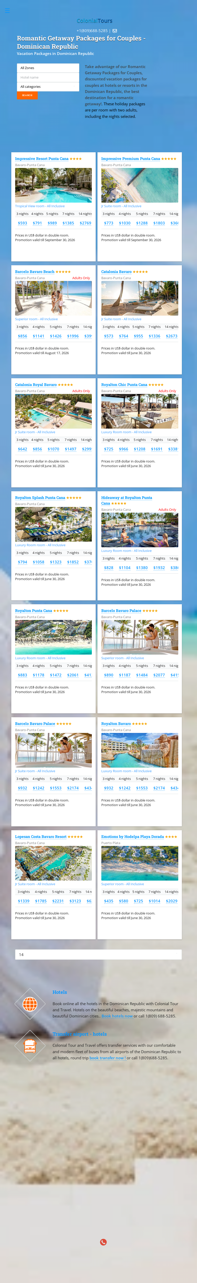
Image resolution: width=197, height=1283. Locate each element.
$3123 (75, 900)
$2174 (73, 787)
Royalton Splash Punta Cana (40, 497)
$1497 (70, 448)
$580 (123, 900)
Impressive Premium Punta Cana (130, 158)
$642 (22, 448)
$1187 (125, 674)
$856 (22, 335)
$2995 (88, 448)
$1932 (159, 567)
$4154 (176, 674)
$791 (37, 222)
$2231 (58, 900)
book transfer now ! (108, 1057)
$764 (123, 335)
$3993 (90, 335)
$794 (22, 561)
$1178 (38, 674)
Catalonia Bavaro (116, 271)
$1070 (53, 448)
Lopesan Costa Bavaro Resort (40, 836)
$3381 (174, 448)
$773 (108, 222)
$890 (108, 674)
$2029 (172, 900)
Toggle (10, 10)
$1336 (154, 335)
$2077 (159, 674)
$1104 (125, 567)
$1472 (56, 674)
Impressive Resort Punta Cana (41, 158)
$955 (138, 335)
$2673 (172, 335)
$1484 (142, 674)
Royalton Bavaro (116, 723)
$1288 (142, 222)
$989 (52, 222)
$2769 (85, 222)
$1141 (38, 335)
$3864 (176, 567)
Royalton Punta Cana (33, 610)
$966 (123, 448)
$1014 (154, 900)
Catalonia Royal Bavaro (36, 384)
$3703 (90, 561)
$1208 (139, 448)
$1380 (142, 567)
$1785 (41, 900)
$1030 (125, 222)
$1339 (23, 900)
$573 (108, 335)
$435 (108, 900)
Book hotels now (118, 1015)
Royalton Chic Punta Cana (124, 384)
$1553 (56, 787)
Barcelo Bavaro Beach (34, 271)
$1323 (56, 561)
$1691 (157, 448)
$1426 (56, 335)
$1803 (159, 222)
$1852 (73, 561)
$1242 (38, 787)
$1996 (73, 335)
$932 (22, 787)
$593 (22, 222)
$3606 (176, 222)
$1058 (38, 561)
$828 (108, 567)
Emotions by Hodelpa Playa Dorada (132, 836)
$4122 (90, 674)
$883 (22, 674)
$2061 (73, 674)
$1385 (68, 222)
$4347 (90, 787)
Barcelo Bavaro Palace (121, 610)
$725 (108, 448)
